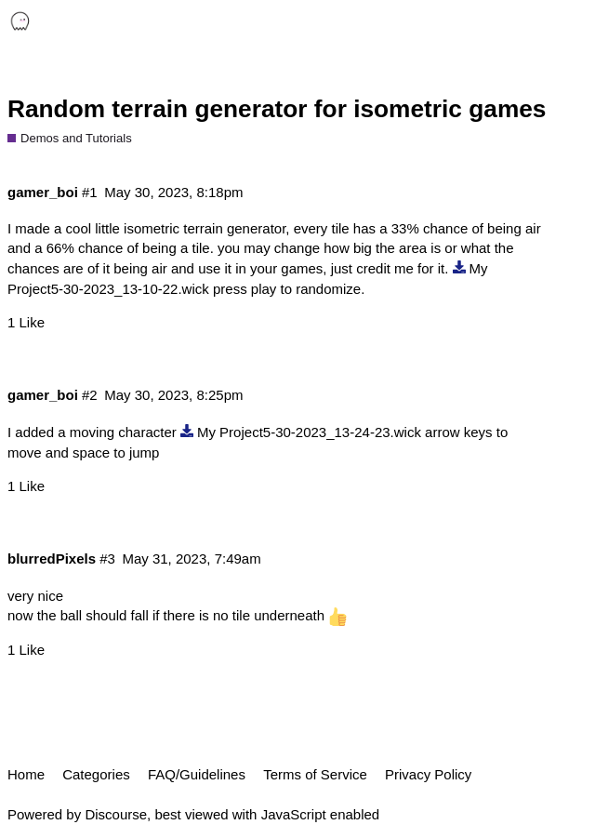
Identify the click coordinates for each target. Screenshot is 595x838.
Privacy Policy (428, 774)
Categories (96, 774)
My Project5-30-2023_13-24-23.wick (309, 432)
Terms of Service (315, 774)
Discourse (116, 814)
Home (26, 774)
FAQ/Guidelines (196, 774)
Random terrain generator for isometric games (276, 109)
